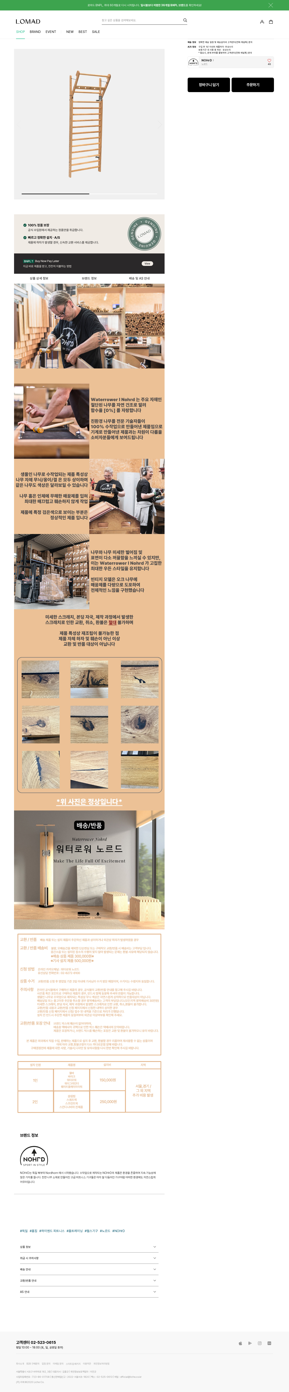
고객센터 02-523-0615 (36, 1342)
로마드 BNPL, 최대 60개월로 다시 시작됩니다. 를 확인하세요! (144, 5)
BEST (82, 32)
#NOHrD (118, 1231)
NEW (70, 32)
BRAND (35, 32)
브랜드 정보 (89, 278)
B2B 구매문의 (32, 1364)
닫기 (268, 5)
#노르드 (105, 1231)
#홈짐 (33, 1231)
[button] (160, 124)
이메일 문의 (58, 1364)
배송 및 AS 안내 (139, 278)
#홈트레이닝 (75, 1231)
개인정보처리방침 (101, 1364)
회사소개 (20, 1364)
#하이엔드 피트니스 (52, 1231)
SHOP (20, 32)
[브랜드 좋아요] (269, 62)
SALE (96, 32)
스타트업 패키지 (73, 1364)
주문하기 (252, 84)
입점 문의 (46, 1364)
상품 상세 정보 (39, 278)
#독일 (24, 1231)
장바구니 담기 (209, 84)
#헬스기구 (91, 1231)
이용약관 (87, 1364)
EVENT (51, 32)
